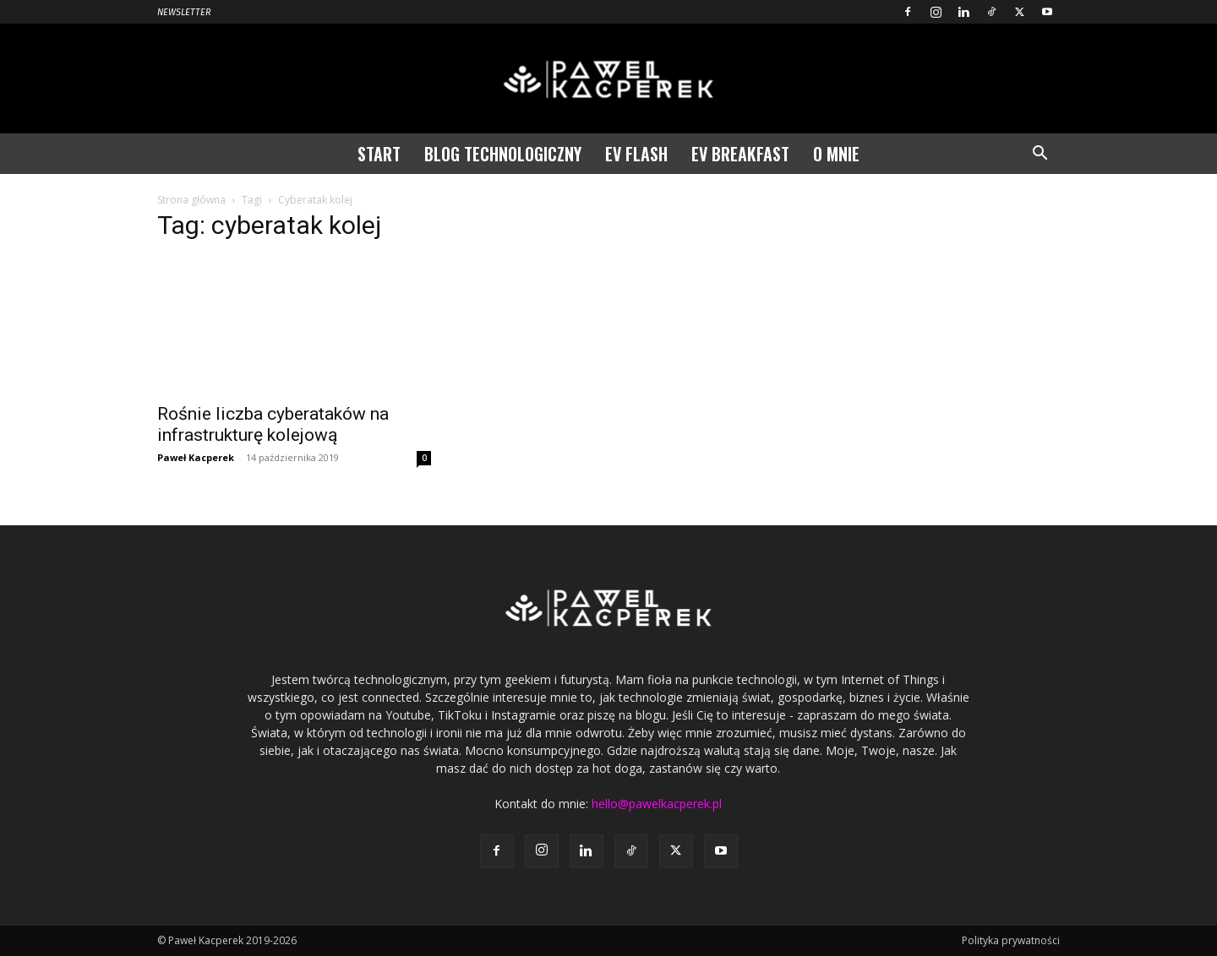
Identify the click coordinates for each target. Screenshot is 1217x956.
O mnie (836, 153)
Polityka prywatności (1011, 940)
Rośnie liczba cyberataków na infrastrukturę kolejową (273, 424)
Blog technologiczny (502, 153)
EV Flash (636, 153)
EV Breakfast (740, 153)
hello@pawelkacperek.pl (657, 804)
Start (379, 153)
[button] (1039, 155)
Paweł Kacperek (195, 457)
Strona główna (191, 200)
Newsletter (184, 12)
